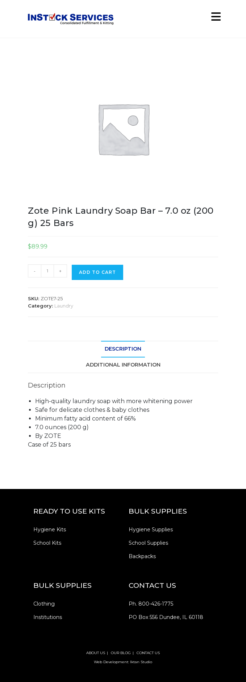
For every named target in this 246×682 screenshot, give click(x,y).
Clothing (44, 604)
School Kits (47, 543)
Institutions (47, 617)
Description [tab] (123, 349)
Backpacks (142, 556)
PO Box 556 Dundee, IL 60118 (166, 617)
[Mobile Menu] (213, 18)
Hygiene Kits (49, 529)
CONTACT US (148, 652)
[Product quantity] (47, 270)
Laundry (63, 306)
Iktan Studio (141, 662)
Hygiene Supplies (151, 529)
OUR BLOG (121, 652)
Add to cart (97, 272)
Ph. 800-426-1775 (151, 604)
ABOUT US (95, 652)
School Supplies (148, 543)
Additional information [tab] (123, 364)
